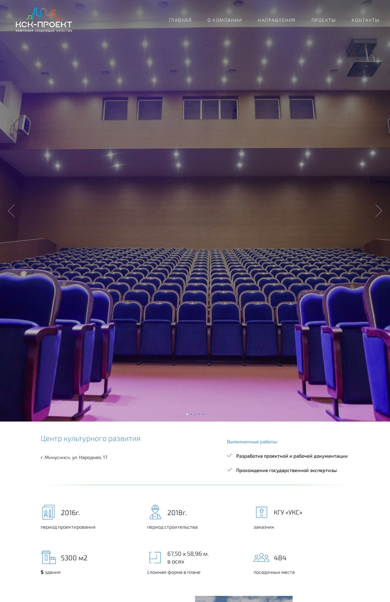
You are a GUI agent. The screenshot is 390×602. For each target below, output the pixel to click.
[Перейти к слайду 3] (195, 414)
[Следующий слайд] (378, 210)
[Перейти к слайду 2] (191, 414)
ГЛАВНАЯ (180, 20)
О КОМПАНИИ (225, 20)
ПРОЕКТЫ (324, 20)
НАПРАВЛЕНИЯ (277, 20)
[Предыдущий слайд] (11, 210)
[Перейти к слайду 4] (199, 414)
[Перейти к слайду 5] (203, 414)
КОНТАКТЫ (365, 20)
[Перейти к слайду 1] (187, 414)
